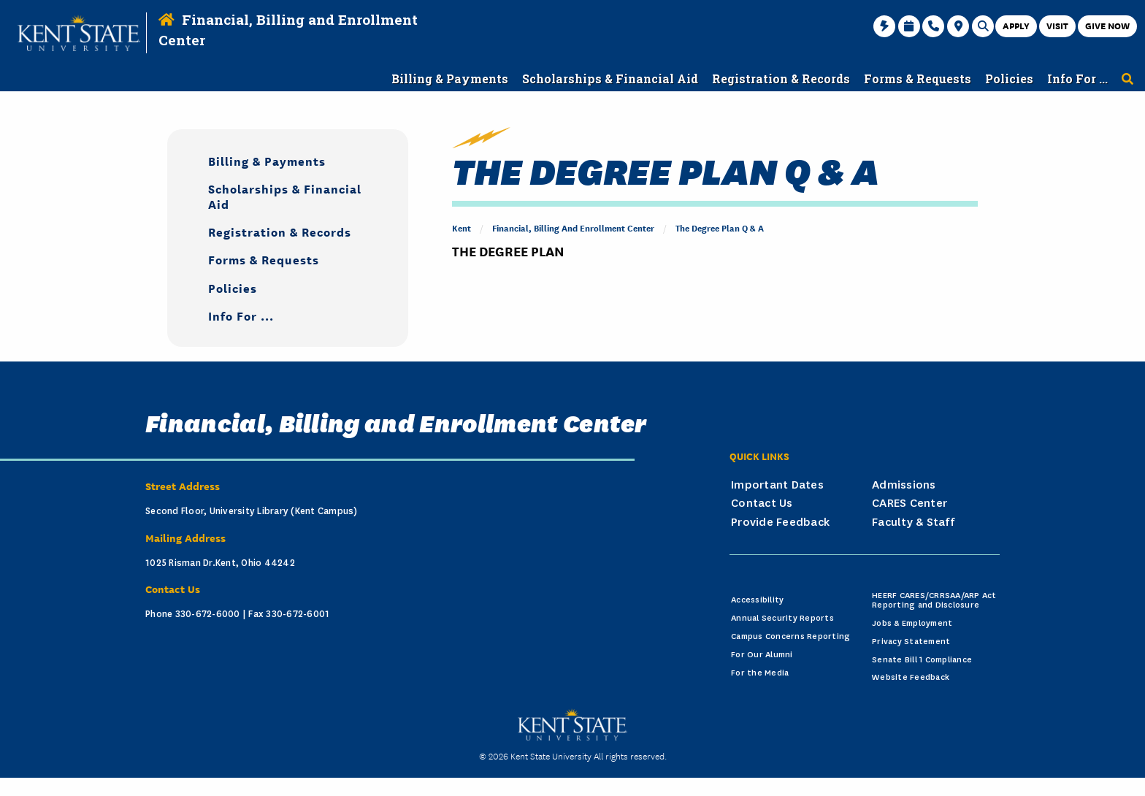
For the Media (760, 672)
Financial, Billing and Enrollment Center (573, 227)
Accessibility (757, 599)
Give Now (1107, 25)
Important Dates (777, 485)
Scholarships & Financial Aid (284, 195)
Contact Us (762, 503)
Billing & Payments (267, 160)
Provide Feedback (780, 522)
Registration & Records (279, 231)
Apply (1016, 25)
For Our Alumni (762, 654)
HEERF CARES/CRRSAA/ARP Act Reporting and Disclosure (934, 600)
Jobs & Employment (912, 623)
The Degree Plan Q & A (719, 227)
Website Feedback (910, 677)
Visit (1057, 25)
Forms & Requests (263, 259)
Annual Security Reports (782, 618)
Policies (232, 287)
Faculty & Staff (913, 522)
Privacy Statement (911, 641)
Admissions (904, 485)
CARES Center (909, 503)
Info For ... (241, 315)
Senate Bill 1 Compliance (922, 659)
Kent (461, 227)
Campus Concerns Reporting (790, 636)
